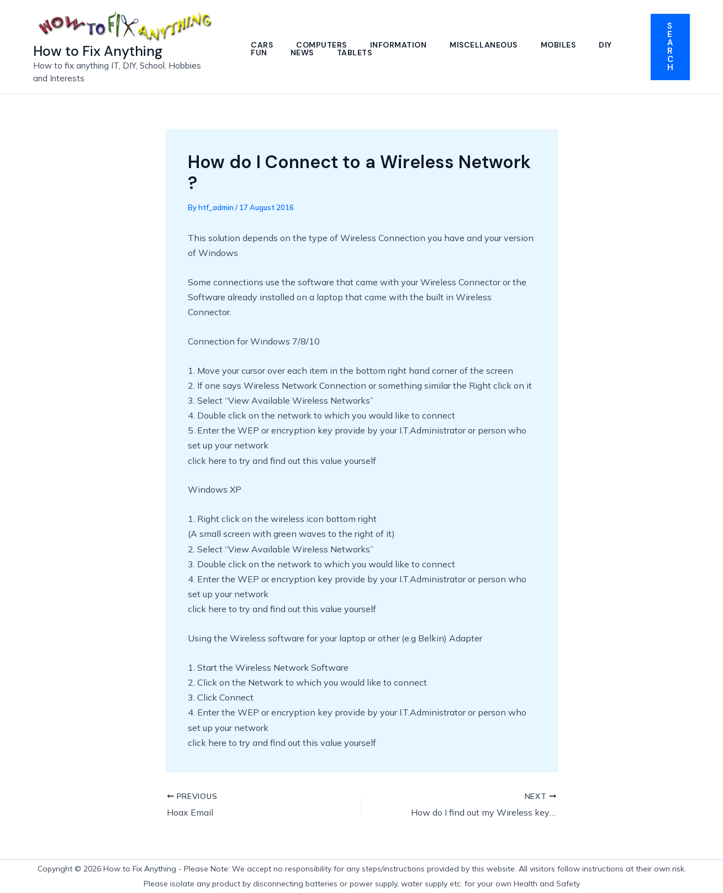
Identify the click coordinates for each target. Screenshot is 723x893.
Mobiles (563, 45)
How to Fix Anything (97, 51)
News (340, 52)
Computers (323, 45)
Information (401, 45)
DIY (258, 52)
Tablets (394, 52)
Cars (262, 45)
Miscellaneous (487, 45)
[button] (670, 47)
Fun (297, 52)
